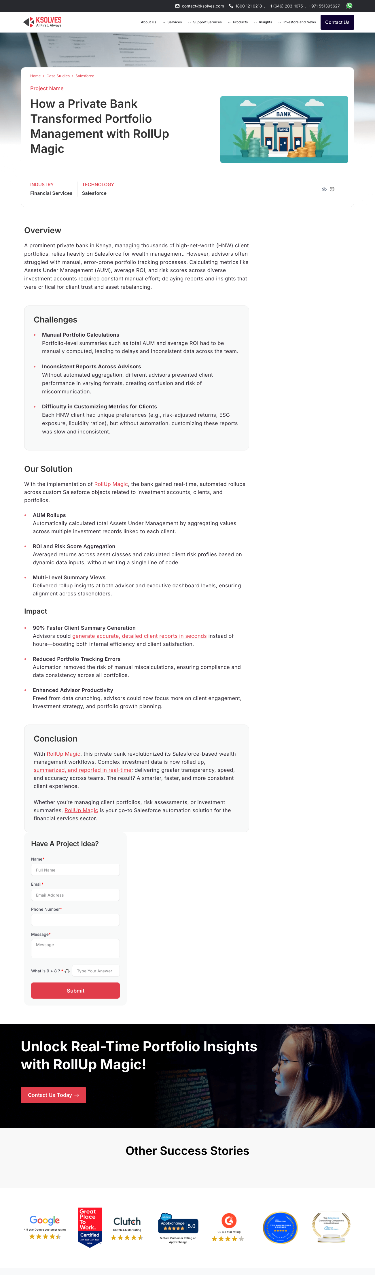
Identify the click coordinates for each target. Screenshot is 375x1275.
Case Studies (58, 76)
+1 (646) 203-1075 (285, 6)
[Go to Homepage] (42, 22)
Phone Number (46, 909)
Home (35, 76)
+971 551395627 (324, 6)
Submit (75, 991)
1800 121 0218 (249, 6)
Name (38, 859)
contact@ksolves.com (203, 6)
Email (37, 884)
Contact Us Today (53, 1095)
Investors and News (299, 22)
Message (41, 934)
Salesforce (84, 76)
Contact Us (337, 22)
